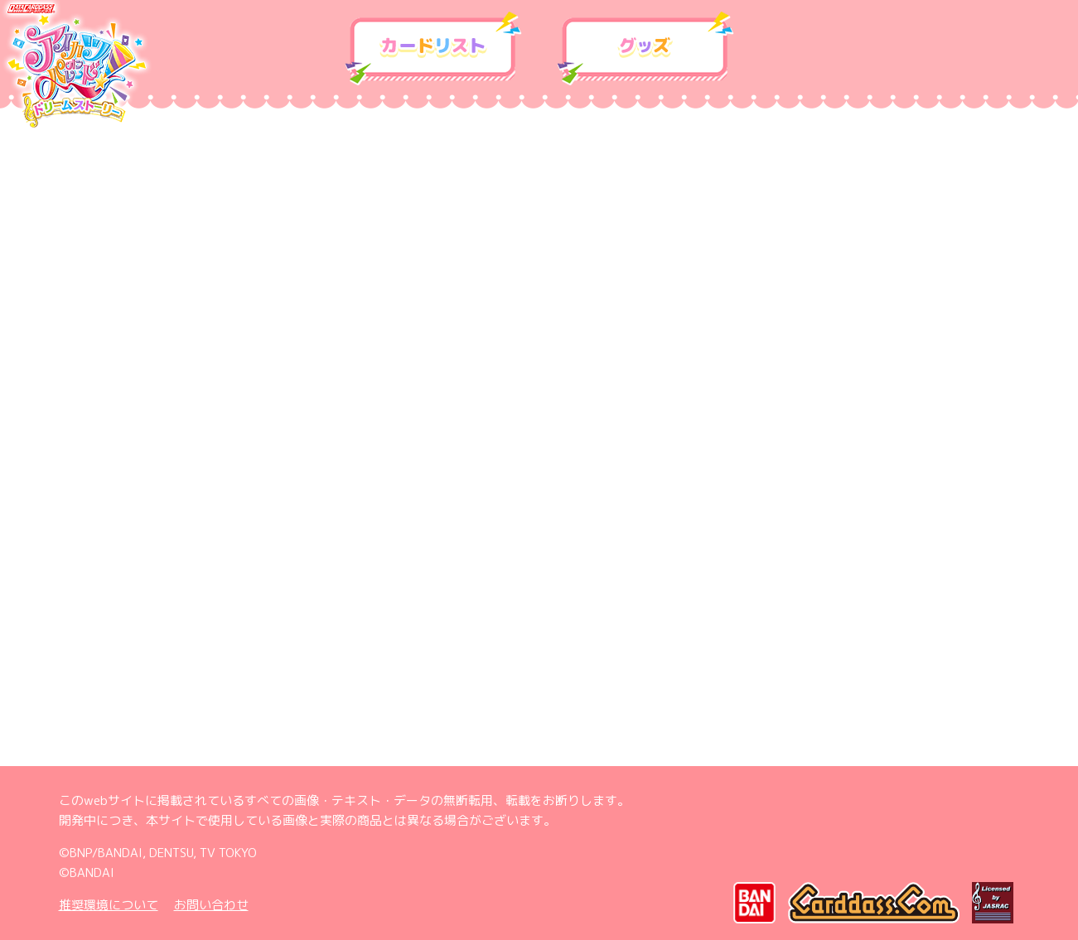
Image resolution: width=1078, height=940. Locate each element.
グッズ (645, 49)
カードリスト (433, 49)
